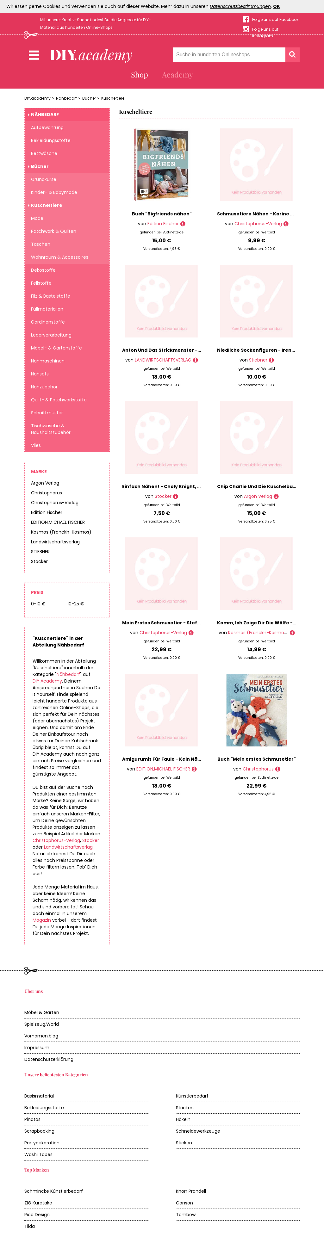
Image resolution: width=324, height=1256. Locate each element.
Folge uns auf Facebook (275, 19)
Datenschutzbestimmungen (240, 6)
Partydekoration (41, 1143)
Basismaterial (39, 1096)
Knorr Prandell (191, 1191)
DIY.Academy (47, 681)
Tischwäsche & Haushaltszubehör (51, 429)
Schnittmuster (47, 413)
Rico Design (37, 1214)
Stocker (39, 561)
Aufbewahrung (47, 127)
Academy (177, 74)
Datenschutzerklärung (48, 1059)
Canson (184, 1203)
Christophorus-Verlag (54, 502)
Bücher (89, 98)
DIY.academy (37, 98)
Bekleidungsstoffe (51, 140)
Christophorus (46, 493)
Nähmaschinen (48, 361)
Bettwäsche (44, 153)
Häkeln (183, 1119)
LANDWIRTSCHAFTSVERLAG (163, 360)
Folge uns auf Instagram (265, 30)
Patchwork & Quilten (53, 231)
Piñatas (32, 1119)
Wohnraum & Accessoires (59, 257)
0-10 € (38, 604)
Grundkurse (43, 179)
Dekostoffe (43, 270)
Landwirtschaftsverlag (55, 542)
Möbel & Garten (41, 1012)
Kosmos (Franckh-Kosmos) (61, 532)
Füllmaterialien (47, 309)
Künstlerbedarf (192, 1096)
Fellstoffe (41, 283)
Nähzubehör (44, 387)
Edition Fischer (46, 512)
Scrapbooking (39, 1131)
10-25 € (75, 604)
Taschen (40, 244)
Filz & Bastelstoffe (50, 296)
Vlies (36, 445)
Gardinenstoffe (48, 322)
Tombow (186, 1214)
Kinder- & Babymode (54, 192)
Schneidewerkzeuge (198, 1131)
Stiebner (258, 360)
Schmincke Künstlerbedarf (53, 1191)
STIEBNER (40, 551)
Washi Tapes (38, 1154)
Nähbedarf (66, 98)
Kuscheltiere (112, 98)
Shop (139, 74)
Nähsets (40, 374)
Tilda (29, 1226)
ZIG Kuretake (38, 1203)
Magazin (42, 920)
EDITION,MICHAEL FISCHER (58, 522)
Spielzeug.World (41, 1024)
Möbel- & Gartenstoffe (56, 348)
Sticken (184, 1143)
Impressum (36, 1047)
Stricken (185, 1107)
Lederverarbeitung (51, 335)
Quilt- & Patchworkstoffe (59, 400)
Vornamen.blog (41, 1036)
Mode (37, 218)
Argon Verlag (45, 483)
